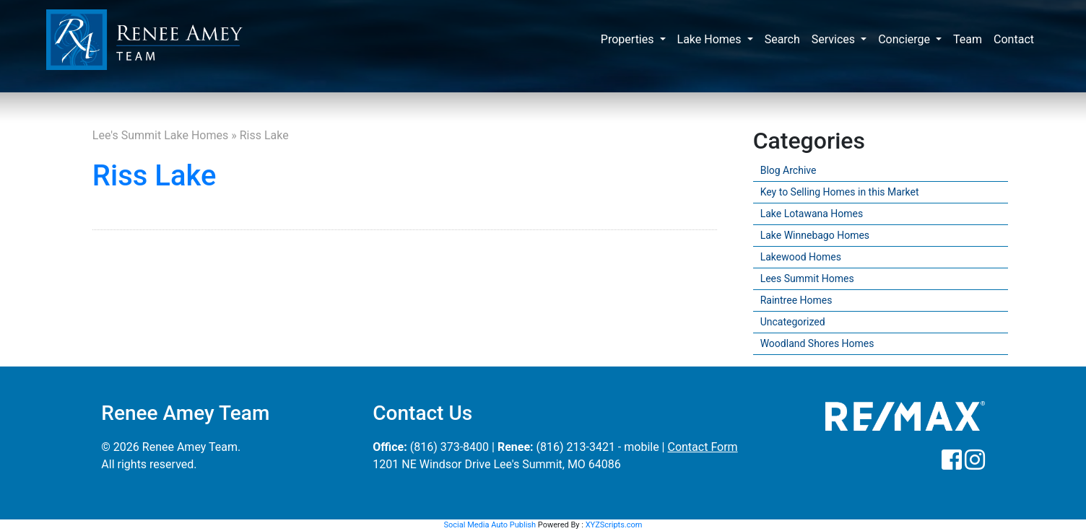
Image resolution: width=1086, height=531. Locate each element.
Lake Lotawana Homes (812, 213)
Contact (1014, 39)
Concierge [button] (905, 39)
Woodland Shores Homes (817, 343)
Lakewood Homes (800, 257)
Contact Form (702, 447)
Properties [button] (629, 39)
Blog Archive (788, 170)
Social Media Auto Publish (490, 525)
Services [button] (835, 39)
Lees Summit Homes (807, 278)
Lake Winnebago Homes (814, 235)
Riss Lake (154, 176)
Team (967, 39)
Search (782, 39)
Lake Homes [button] (710, 39)
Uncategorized (792, 322)
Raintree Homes (796, 300)
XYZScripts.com (614, 525)
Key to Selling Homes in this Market (839, 192)
